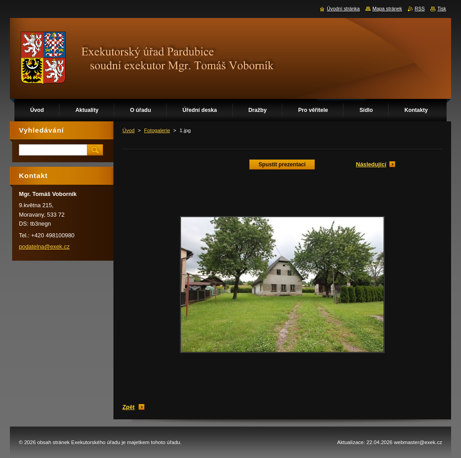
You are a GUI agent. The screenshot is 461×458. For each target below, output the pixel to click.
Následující (371, 164)
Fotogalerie (157, 130)
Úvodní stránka (343, 8)
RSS (420, 8)
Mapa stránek (387, 8)
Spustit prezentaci (282, 164)
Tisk (441, 8)
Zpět (128, 407)
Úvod (128, 130)
